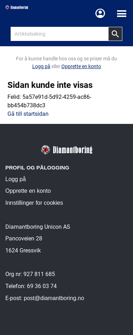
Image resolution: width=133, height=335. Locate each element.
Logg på (15, 179)
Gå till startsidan (28, 113)
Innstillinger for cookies (34, 203)
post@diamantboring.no (54, 298)
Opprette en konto (28, 191)
